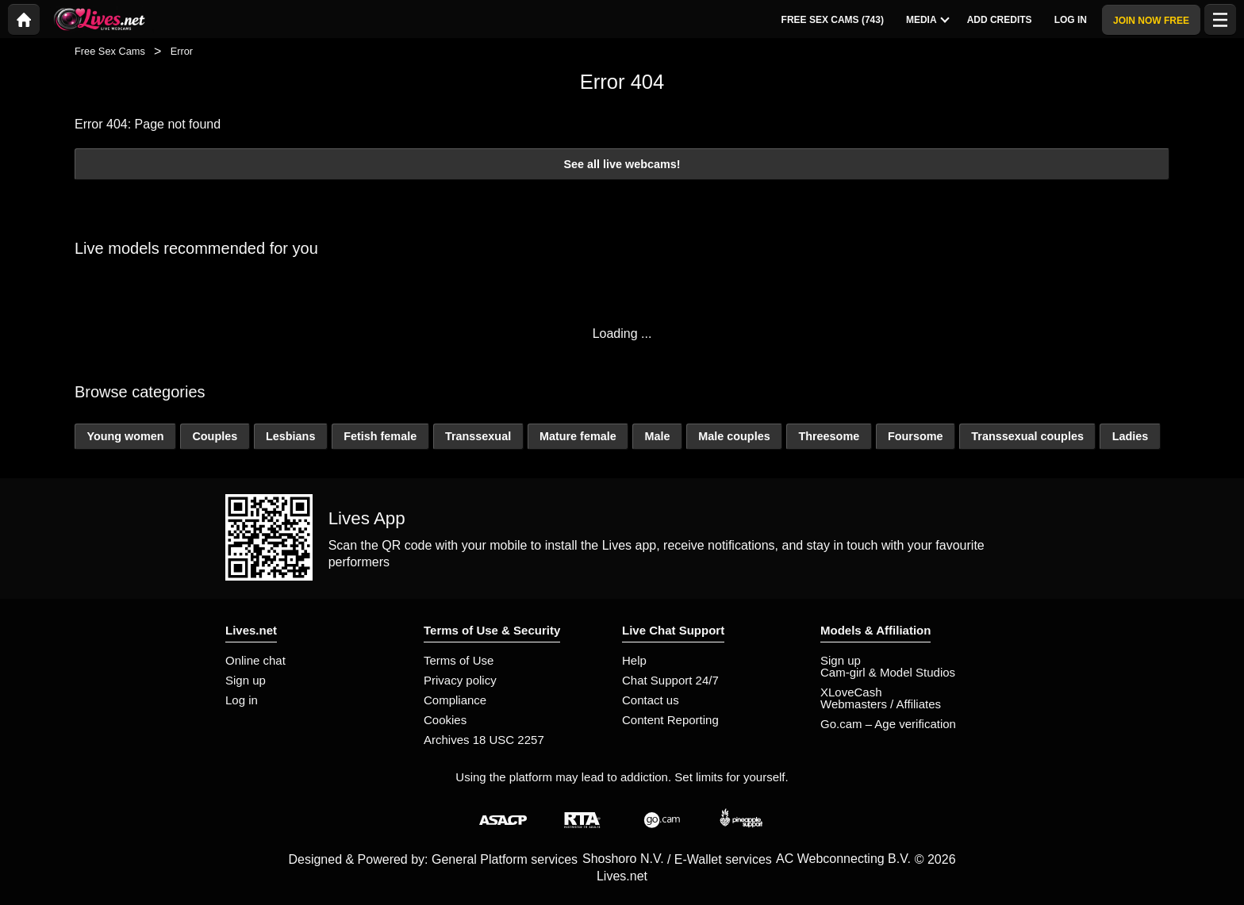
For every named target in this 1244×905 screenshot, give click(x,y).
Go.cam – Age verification (888, 724)
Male (657, 436)
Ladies (1130, 436)
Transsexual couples (1027, 436)
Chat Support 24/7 (670, 680)
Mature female (577, 436)
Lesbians (290, 436)
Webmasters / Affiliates (880, 704)
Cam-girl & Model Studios (887, 672)
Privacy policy (460, 680)
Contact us (650, 700)
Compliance (455, 700)
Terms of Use (458, 660)
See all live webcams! (621, 164)
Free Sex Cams (110, 51)
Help (634, 660)
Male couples (734, 436)
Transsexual (478, 436)
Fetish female (380, 436)
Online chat (255, 660)
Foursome (915, 436)
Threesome (828, 436)
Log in (241, 700)
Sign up (245, 680)
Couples (214, 436)
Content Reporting (670, 720)
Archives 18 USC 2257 (484, 739)
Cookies (445, 720)
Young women (124, 436)
